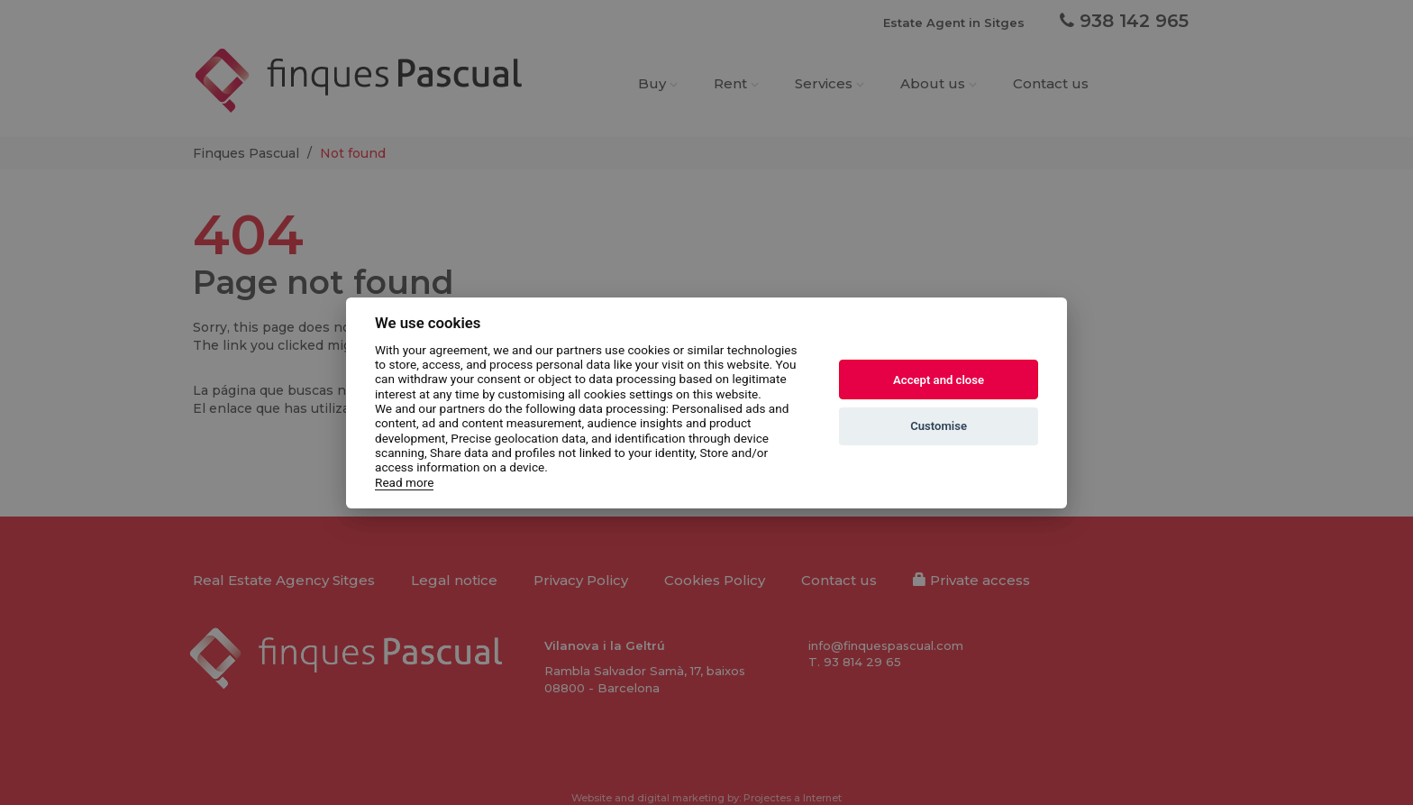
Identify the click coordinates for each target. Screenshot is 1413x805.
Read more (404, 481)
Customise (938, 426)
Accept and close (938, 380)
